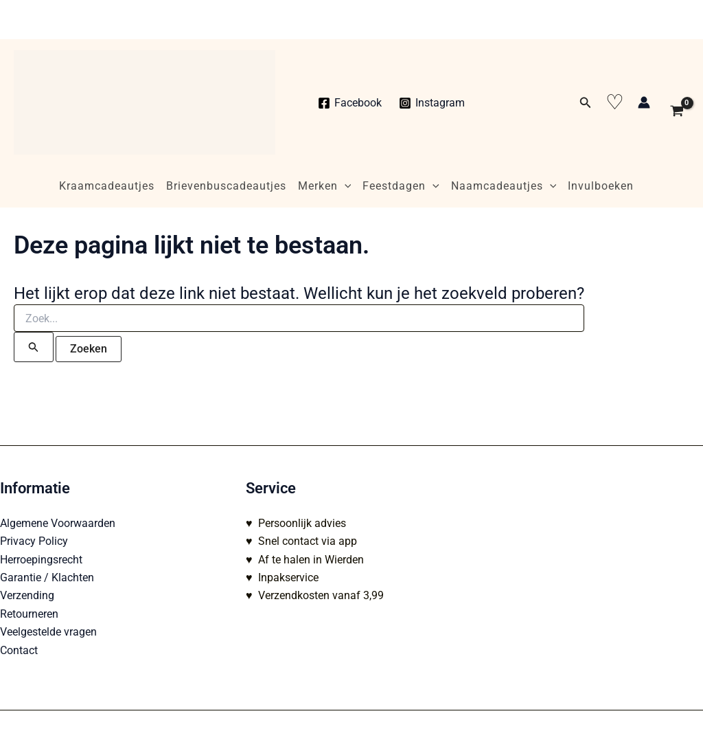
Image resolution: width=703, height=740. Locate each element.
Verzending (27, 595)
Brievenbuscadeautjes (226, 185)
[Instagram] (432, 103)
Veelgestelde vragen (48, 631)
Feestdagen (400, 186)
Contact (19, 650)
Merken (325, 186)
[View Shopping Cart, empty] (676, 102)
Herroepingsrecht (41, 559)
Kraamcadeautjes (106, 185)
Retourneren (29, 613)
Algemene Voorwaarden (57, 523)
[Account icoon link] (644, 102)
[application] (345, 186)
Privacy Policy (34, 541)
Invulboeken (601, 185)
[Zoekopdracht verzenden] (34, 347)
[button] (585, 102)
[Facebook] (350, 103)
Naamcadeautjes (504, 186)
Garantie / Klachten (47, 577)
